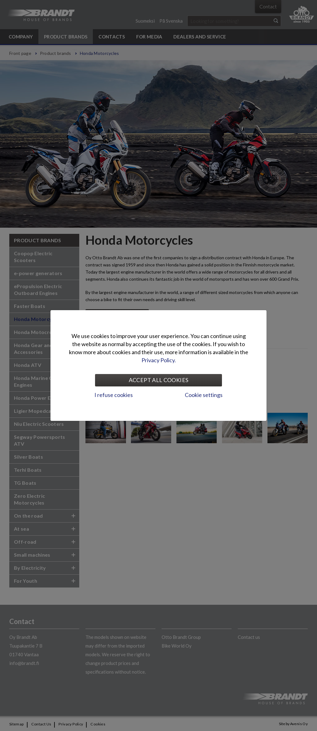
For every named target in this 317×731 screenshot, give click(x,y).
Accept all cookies (158, 380)
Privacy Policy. (158, 360)
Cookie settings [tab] (204, 394)
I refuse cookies (113, 394)
